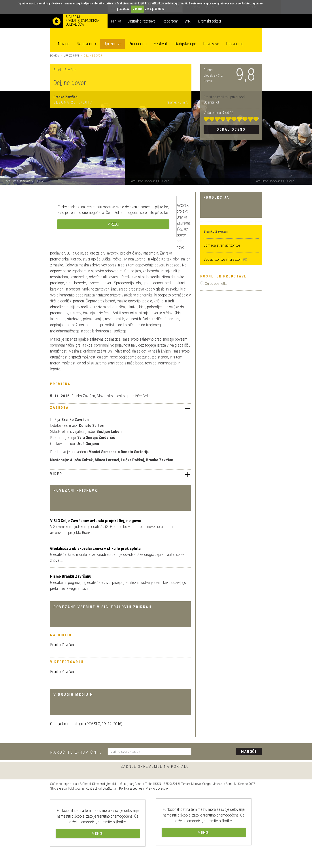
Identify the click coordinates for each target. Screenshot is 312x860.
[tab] (120, 385)
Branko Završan (62, 644)
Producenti (138, 43)
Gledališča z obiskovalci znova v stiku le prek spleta (95, 548)
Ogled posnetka (213, 283)
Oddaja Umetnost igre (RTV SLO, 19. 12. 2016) (86, 723)
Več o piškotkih (154, 9)
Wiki (188, 21)
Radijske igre (185, 43)
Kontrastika (93, 788)
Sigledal (62, 788)
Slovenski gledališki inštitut (109, 784)
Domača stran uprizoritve (222, 245)
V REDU (137, 9)
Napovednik (86, 43)
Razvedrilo (234, 43)
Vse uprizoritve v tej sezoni (223, 259)
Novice (63, 43)
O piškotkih (110, 788)
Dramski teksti (209, 21)
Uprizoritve (112, 43)
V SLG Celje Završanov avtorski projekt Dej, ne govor (96, 520)
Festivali (161, 43)
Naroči (248, 751)
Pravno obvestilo (157, 788)
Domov (54, 55)
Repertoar (170, 21)
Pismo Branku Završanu (70, 576)
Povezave (211, 43)
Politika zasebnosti (131, 788)
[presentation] (229, 751)
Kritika (116, 21)
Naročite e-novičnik (76, 752)
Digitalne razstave (142, 21)
